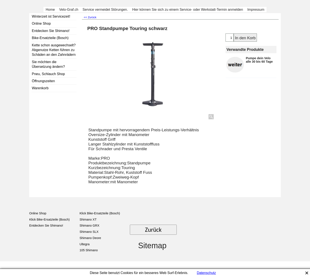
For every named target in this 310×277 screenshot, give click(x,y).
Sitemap (152, 245)
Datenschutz (206, 273)
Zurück (153, 229)
